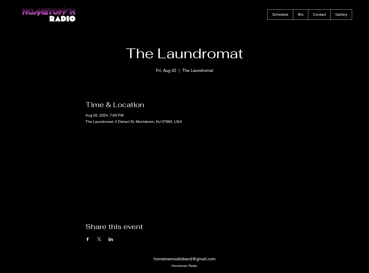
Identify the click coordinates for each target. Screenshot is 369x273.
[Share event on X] (99, 239)
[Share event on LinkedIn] (110, 239)
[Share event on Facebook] (87, 239)
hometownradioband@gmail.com (185, 258)
